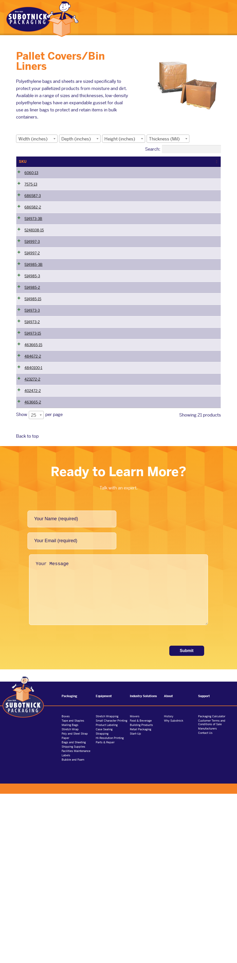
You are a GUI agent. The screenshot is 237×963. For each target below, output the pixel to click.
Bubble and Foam (73, 929)
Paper (65, 907)
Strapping (102, 903)
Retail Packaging (140, 898)
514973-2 (32, 434)
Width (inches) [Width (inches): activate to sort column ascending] (60, 164)
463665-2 (32, 564)
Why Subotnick (173, 890)
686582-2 (32, 234)
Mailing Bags (70, 894)
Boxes (66, 885)
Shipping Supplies (73, 916)
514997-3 (32, 297)
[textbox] (34, 139)
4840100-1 (33, 508)
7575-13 (30, 196)
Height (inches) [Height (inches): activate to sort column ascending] (126, 164)
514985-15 (32, 397)
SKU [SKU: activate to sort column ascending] (22, 161)
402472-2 (32, 546)
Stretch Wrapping (107, 885)
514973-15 (32, 453)
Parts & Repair (105, 911)
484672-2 (32, 490)
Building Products (141, 894)
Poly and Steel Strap (75, 903)
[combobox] (37, 139)
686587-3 (32, 215)
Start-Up (135, 903)
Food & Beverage (141, 890)
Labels (66, 924)
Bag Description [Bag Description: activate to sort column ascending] (199, 161)
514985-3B (33, 334)
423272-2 (32, 527)
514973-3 (32, 415)
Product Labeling (107, 894)
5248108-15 (34, 278)
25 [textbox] (33, 584)
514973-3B (33, 252)
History (168, 885)
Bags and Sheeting (74, 911)
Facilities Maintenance (76, 920)
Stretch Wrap (70, 898)
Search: (183, 149)
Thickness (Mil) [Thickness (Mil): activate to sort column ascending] (161, 164)
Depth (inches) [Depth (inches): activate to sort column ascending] (93, 164)
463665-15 (33, 471)
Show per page (39, 584)
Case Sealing (104, 898)
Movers (135, 885)
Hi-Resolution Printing (110, 907)
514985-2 (32, 378)
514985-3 (32, 360)
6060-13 (31, 178)
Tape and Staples (73, 890)
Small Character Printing (111, 890)
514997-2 (32, 315)
